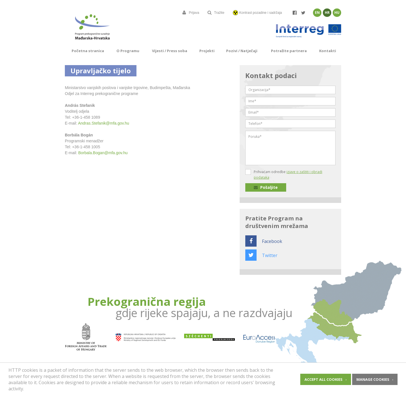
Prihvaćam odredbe (288, 174)
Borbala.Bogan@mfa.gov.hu (102, 153)
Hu (336, 12)
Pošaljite (266, 187)
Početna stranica (88, 50)
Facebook (263, 241)
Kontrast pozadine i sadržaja (257, 12)
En (317, 12)
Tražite (216, 12)
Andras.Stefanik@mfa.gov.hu (103, 123)
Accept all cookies (323, 379)
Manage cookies (372, 379)
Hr (327, 12)
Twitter (261, 255)
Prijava (190, 12)
